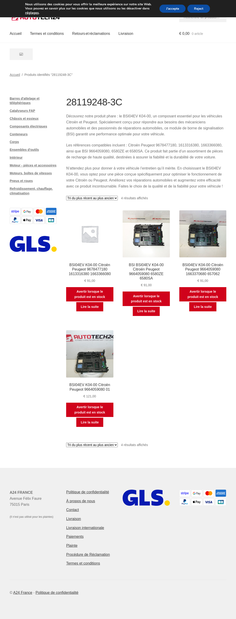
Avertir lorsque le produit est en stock (89, 294)
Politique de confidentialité (87, 492)
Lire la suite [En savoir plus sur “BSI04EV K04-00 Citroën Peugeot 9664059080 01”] (90, 422)
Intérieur (16, 157)
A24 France (22, 593)
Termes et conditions (47, 34)
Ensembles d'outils (24, 150)
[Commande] (92, 198)
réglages (31, 13)
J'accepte (172, 8)
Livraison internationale (85, 528)
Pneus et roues (21, 181)
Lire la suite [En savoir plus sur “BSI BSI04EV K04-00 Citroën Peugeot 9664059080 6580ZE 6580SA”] (146, 311)
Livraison (125, 34)
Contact (72, 510)
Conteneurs (19, 134)
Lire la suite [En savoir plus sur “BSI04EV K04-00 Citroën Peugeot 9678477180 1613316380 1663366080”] (90, 307)
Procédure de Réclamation (88, 555)
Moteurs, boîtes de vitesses (31, 173)
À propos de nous (80, 501)
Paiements (75, 537)
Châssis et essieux (24, 118)
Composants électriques (28, 126)
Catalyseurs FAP (22, 111)
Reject (199, 8)
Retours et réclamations (91, 34)
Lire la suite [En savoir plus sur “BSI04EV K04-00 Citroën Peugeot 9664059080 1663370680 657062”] (203, 307)
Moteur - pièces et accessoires (33, 165)
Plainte (71, 546)
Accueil (16, 34)
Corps (14, 142)
